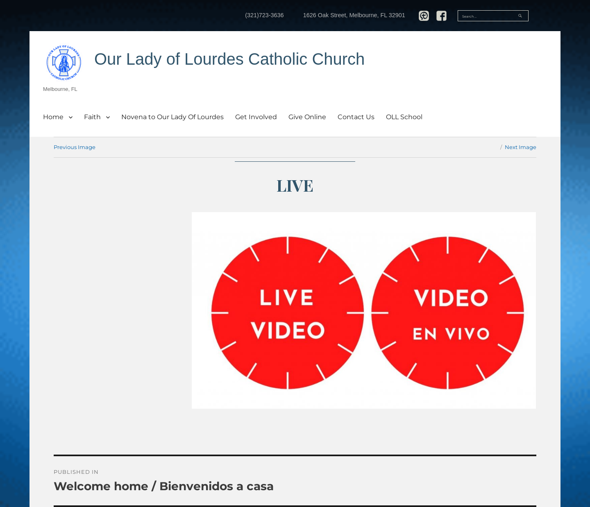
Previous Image (74, 147)
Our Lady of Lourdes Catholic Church (229, 59)
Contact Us (356, 117)
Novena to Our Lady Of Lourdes (172, 117)
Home (53, 117)
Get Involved (256, 117)
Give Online (307, 117)
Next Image (520, 147)
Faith (92, 117)
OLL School (404, 117)
